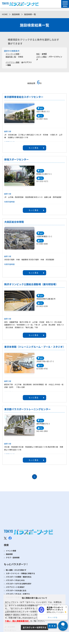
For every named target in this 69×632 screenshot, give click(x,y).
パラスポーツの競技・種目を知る (18, 577)
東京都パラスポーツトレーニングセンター (27, 409)
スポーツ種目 (41, 56)
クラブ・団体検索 (13, 557)
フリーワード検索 (12, 54)
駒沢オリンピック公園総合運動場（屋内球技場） (31, 284)
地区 (38, 54)
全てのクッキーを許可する (34, 627)
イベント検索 (11, 550)
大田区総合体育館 (14, 221)
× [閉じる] (66, 607)
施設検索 (16, 14)
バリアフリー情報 (12, 62)
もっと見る (33, 147)
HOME (5, 14)
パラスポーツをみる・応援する (18, 594)
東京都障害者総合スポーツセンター (23, 96)
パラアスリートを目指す (15, 587)
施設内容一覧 (11, 56)
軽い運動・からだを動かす (16, 570)
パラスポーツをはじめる (15, 580)
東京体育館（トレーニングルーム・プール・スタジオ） (34, 346)
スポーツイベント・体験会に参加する (20, 573)
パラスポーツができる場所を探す (18, 583)
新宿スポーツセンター (16, 159)
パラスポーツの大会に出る (16, 590)
